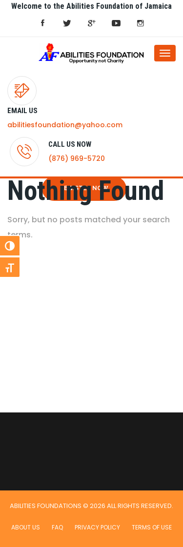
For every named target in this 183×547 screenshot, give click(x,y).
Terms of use (152, 527)
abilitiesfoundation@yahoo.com (64, 125)
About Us (25, 527)
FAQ (57, 527)
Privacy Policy (97, 527)
